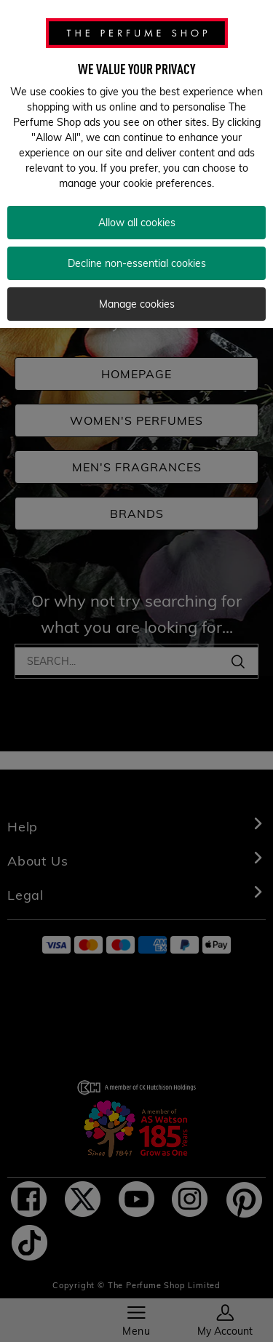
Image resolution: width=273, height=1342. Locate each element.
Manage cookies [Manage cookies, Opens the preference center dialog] (137, 291)
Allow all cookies (136, 210)
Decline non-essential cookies (137, 250)
